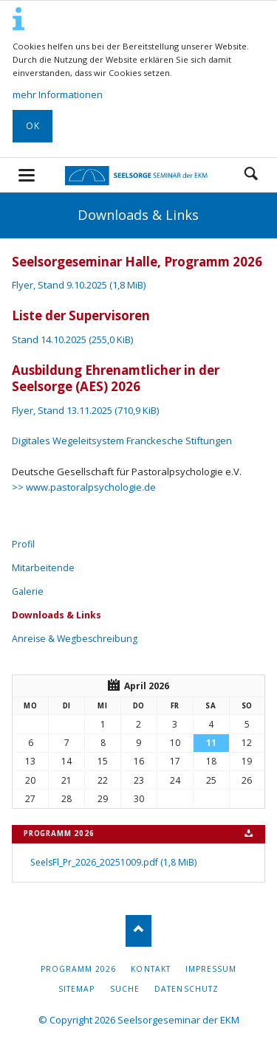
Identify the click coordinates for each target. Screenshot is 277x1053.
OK (33, 126)
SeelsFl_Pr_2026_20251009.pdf (113, 862)
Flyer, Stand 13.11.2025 (85, 410)
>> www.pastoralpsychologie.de (84, 487)
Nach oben (138, 931)
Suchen (251, 174)
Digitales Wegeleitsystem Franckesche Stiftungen (122, 440)
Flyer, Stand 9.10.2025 (79, 284)
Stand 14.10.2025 (72, 339)
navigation (26, 175)
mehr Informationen (58, 94)
